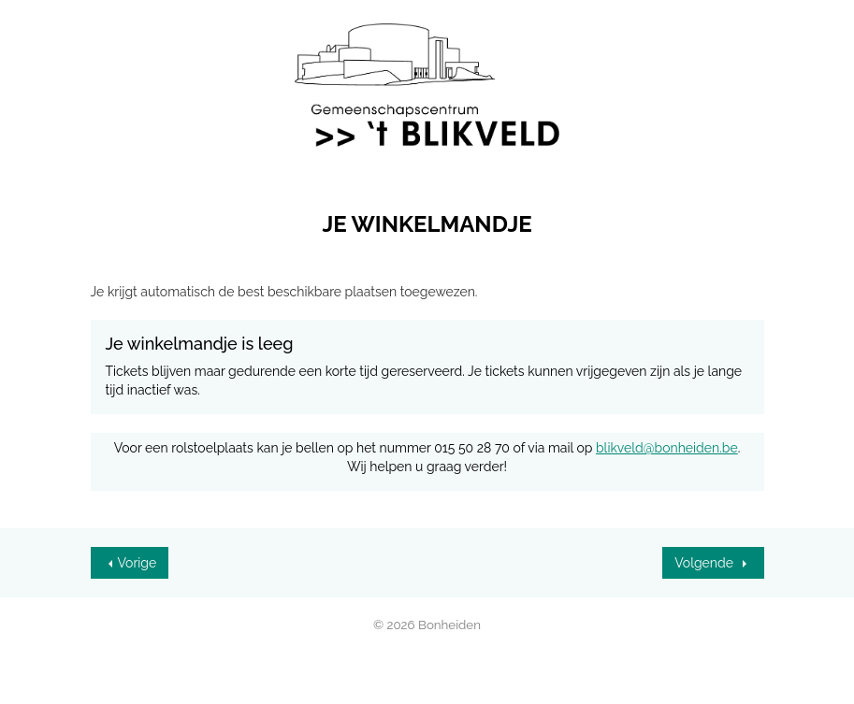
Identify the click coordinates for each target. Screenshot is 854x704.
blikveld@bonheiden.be (667, 447)
